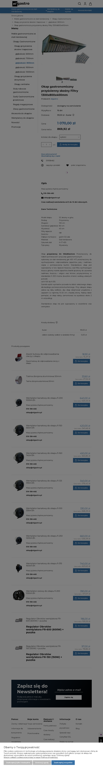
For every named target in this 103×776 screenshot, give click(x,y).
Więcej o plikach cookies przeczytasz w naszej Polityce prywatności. (31, 757)
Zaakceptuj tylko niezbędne (18, 763)
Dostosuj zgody (42, 763)
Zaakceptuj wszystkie (63, 763)
